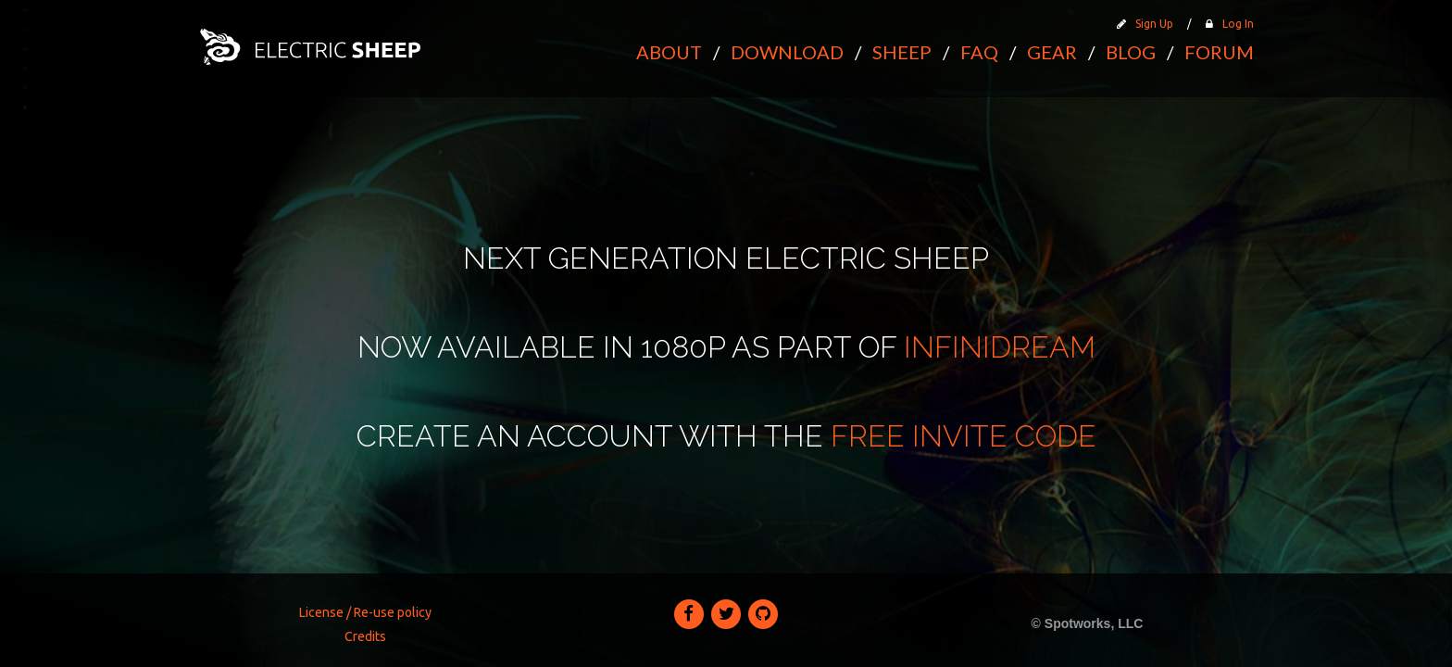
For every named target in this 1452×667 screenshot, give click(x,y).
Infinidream (999, 347)
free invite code (963, 436)
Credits (365, 636)
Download (787, 52)
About (669, 52)
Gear (1052, 52)
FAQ (979, 52)
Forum (1219, 52)
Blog (1131, 52)
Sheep (902, 52)
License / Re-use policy (365, 612)
